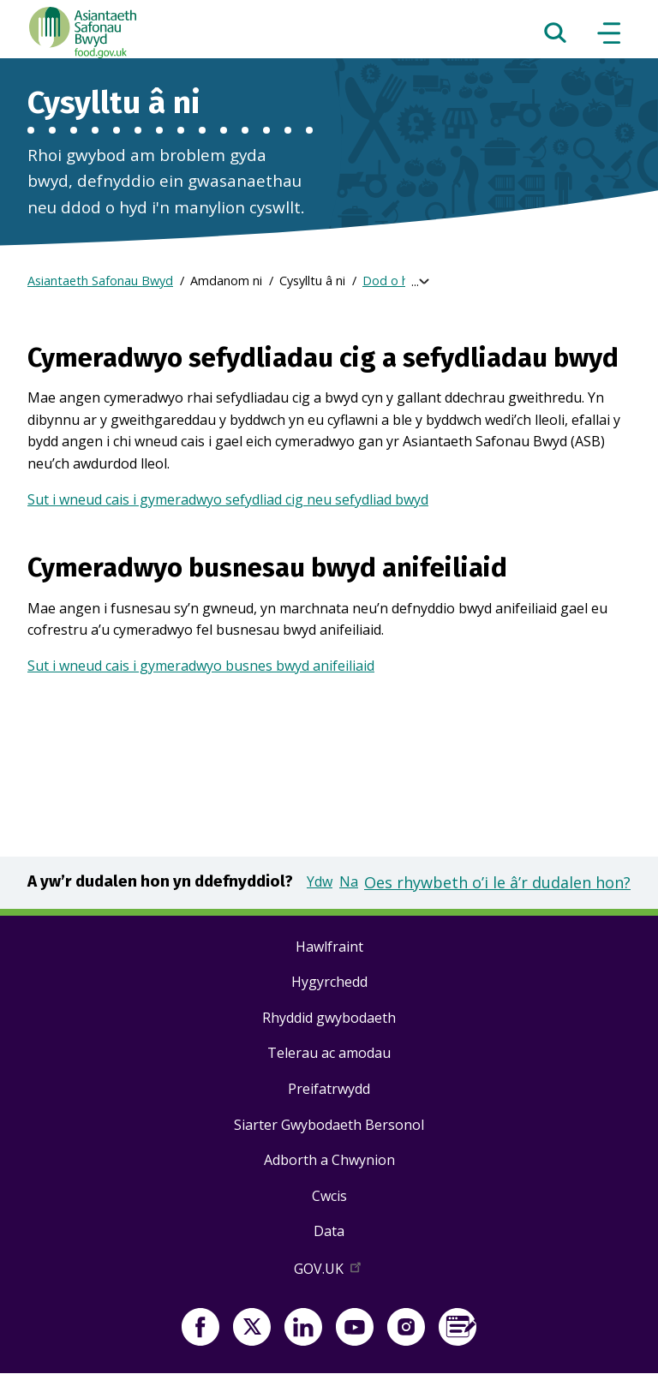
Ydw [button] (319, 881)
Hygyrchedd (329, 981)
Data (329, 1231)
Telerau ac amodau (329, 1052)
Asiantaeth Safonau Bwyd (100, 280)
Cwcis (329, 1195)
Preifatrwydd (329, 1088)
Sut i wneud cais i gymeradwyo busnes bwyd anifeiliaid (200, 665)
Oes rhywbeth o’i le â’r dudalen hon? (497, 882)
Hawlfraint (329, 946)
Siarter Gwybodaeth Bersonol (329, 1124)
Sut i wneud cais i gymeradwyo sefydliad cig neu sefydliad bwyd (227, 499)
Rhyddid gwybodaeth (329, 1017)
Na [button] (348, 881)
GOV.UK (329, 1272)
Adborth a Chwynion (329, 1159)
